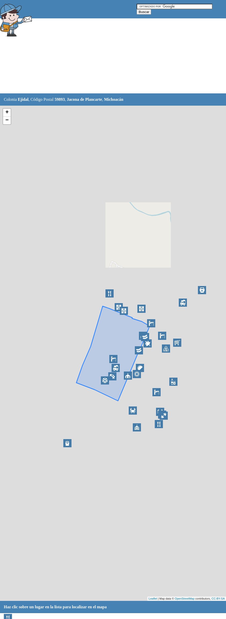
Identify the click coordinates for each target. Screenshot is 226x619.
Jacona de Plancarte (84, 99)
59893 (60, 99)
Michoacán (113, 99)
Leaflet (153, 598)
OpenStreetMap (185, 598)
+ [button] (7, 112)
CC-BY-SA (218, 598)
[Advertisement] (127, 56)
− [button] (7, 120)
